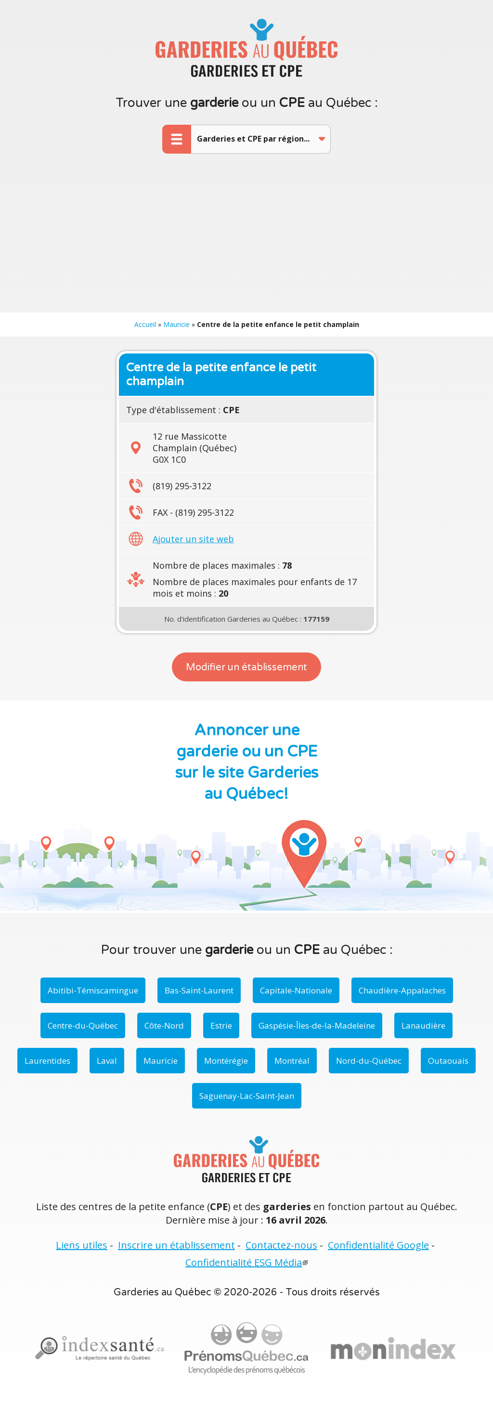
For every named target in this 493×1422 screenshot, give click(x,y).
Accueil (145, 324)
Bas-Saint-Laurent (199, 990)
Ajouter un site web (193, 539)
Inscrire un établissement (176, 1245)
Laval (107, 1060)
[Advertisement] (246, 240)
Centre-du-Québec (83, 1025)
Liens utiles (81, 1245)
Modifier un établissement (246, 667)
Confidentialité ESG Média (243, 1262)
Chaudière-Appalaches (402, 990)
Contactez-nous (281, 1245)
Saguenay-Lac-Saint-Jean (246, 1095)
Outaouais (448, 1060)
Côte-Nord (164, 1025)
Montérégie (226, 1060)
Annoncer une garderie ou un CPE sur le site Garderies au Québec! (246, 762)
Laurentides (47, 1060)
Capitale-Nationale (296, 990)
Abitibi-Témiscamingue (93, 990)
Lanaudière (423, 1025)
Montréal (292, 1060)
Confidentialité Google (378, 1245)
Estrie (221, 1025)
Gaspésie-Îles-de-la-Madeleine (317, 1025)
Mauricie (176, 324)
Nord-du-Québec (369, 1060)
